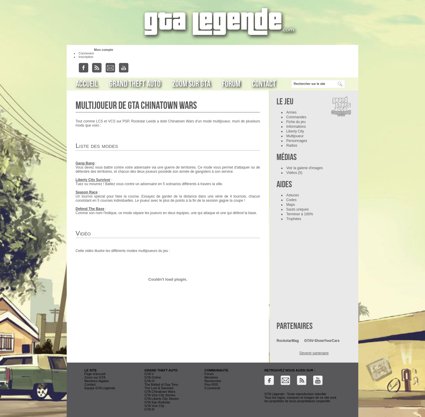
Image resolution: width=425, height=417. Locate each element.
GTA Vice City (154, 406)
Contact (264, 84)
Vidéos (291, 173)
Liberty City (295, 131)
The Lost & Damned (158, 388)
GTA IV (149, 381)
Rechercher (213, 381)
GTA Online (152, 377)
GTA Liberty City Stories (161, 398)
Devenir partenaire (314, 353)
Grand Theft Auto (135, 84)
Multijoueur (295, 136)
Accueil (87, 84)
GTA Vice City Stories (159, 395)
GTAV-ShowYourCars (322, 341)
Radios (291, 145)
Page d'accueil (94, 374)
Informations (296, 127)
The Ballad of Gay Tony (161, 384)
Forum (231, 84)
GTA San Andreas (157, 402)
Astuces (292, 195)
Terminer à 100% (299, 214)
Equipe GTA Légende (99, 388)
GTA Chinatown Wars (159, 391)
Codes (291, 200)
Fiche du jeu (295, 122)
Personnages (296, 141)
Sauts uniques (297, 209)
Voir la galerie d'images (304, 168)
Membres (211, 377)
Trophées (293, 219)
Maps (290, 205)
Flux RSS (211, 384)
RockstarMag (288, 341)
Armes (291, 112)
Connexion (86, 53)
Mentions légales (96, 381)
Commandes (296, 117)
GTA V (149, 374)
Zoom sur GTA (191, 84)
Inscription (86, 57)
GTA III (149, 409)
